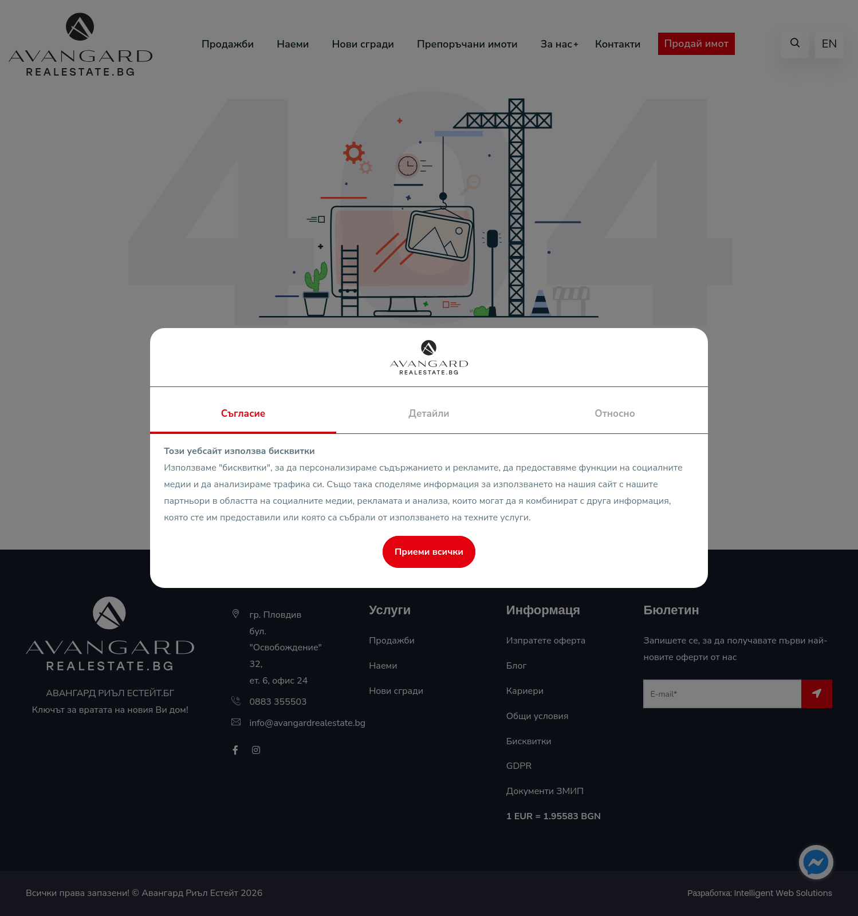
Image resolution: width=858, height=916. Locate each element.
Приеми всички (429, 552)
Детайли (428, 413)
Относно (615, 413)
